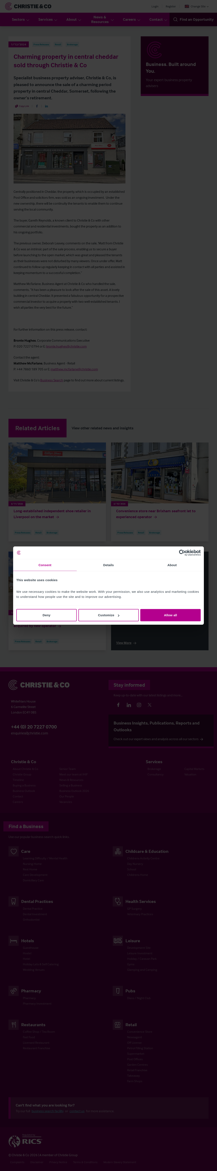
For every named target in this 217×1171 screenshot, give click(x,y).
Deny (46, 615)
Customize (108, 615)
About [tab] (172, 565)
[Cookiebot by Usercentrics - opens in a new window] (182, 552)
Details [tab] (108, 565)
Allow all (170, 615)
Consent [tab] (45, 565)
